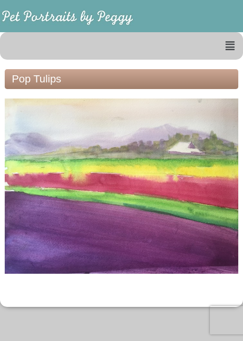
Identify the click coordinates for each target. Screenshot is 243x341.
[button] (230, 46)
